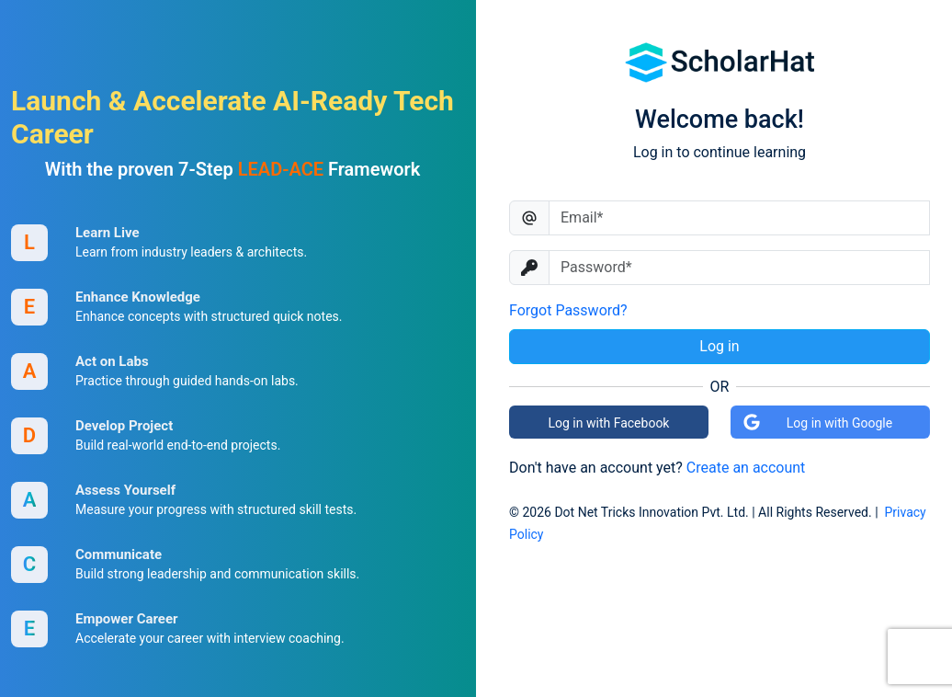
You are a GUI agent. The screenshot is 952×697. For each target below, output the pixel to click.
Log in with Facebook (609, 423)
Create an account (746, 467)
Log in (719, 346)
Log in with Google (817, 422)
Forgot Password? (568, 310)
